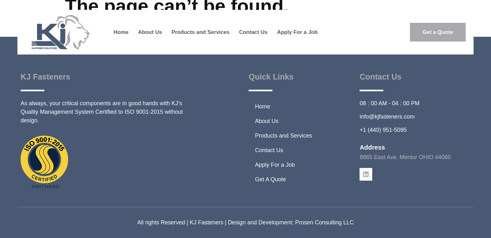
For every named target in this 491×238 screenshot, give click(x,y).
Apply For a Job (297, 32)
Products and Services (200, 32)
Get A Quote (270, 179)
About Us (150, 32)
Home (121, 32)
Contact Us (253, 32)
